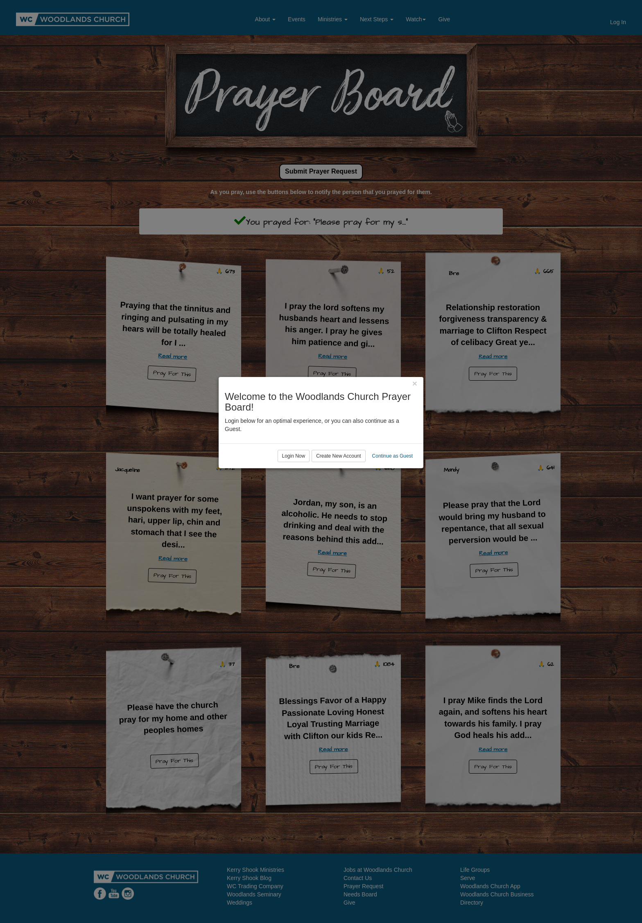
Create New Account (338, 495)
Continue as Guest (392, 495)
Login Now (293, 495)
